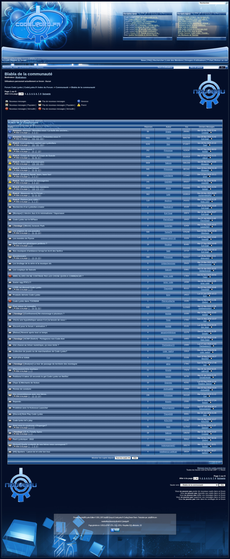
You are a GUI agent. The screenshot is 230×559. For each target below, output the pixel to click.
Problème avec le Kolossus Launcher (30, 408)
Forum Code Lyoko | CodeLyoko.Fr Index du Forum (29, 87)
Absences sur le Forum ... (33, 193)
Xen (168, 138)
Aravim (168, 401)
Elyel (205, 177)
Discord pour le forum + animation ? (30, 326)
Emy (168, 295)
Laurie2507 (205, 227)
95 (33, 158)
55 (33, 170)
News (143, 60)
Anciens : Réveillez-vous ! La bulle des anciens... (46, 130)
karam (168, 376)
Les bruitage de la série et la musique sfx (32, 263)
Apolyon (168, 201)
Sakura (168, 163)
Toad (205, 145)
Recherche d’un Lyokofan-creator (28, 207)
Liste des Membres (174, 60)
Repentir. (17, 401)
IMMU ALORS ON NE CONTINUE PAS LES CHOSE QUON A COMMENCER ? (48, 276)
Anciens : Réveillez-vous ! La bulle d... (193, 19)
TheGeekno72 (168, 345)
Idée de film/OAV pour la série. (190, 31)
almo (168, 364)
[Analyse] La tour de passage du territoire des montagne (50, 364)
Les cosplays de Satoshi (24, 270)
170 (37, 189)
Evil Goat (205, 139)
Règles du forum (18, 60)
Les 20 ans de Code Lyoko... (146, 29)
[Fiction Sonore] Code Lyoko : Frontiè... (193, 33)
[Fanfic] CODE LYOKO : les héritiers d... (194, 17)
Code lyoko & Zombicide (187, 27)
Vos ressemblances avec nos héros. (30, 394)
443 (33, 139)
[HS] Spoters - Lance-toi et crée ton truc (31, 452)
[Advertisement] (115, 544)
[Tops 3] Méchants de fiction (26, 383)
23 (33, 258)
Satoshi (168, 270)
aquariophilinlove (168, 332)
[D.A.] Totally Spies (33, 432)
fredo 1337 (205, 202)
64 (36, 195)
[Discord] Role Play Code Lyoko (28, 414)
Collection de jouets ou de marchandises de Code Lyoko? (40, 351)
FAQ (150, 60)
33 (36, 233)
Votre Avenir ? (27, 149)
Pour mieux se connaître (24, 306)
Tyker (205, 277)
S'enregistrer (37, 67)
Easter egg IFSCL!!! (22, 282)
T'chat (210, 60)
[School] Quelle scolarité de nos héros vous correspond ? (40, 444)
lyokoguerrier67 (168, 445)
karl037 (205, 453)
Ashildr (205, 151)
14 (39, 396)
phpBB (83, 517)
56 (36, 170)
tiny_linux (205, 327)
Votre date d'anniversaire (32, 162)
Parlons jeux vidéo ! (30, 200)
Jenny (168, 188)
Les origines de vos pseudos (26, 231)
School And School (30, 168)
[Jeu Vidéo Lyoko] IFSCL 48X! (190, 21)
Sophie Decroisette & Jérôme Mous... (143, 35)
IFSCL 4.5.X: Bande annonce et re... (144, 33)
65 (39, 195)
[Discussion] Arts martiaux (25, 369)
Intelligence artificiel (168, 452)
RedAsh (168, 245)
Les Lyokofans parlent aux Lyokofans (38, 143)
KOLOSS (168, 420)
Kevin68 (205, 239)
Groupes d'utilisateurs (195, 60)
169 (33, 189)
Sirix (205, 415)
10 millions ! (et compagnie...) (145, 21)
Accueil (5, 60)
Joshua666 (168, 389)
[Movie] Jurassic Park (34, 226)
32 (33, 233)
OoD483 (168, 182)
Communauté (62, 87)
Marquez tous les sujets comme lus (211, 468)
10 (37, 183)
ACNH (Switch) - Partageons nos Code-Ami (44, 339)
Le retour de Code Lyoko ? (145, 27)
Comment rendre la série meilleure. (192, 25)
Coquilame (168, 175)
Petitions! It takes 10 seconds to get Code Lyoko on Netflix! (40, 376)
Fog (168, 358)
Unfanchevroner (168, 263)
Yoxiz (168, 320)
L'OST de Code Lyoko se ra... (146, 17)
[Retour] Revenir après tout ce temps (30, 332)
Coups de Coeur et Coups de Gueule (38, 156)
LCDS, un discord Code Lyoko (27, 287)
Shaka (168, 132)
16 (33, 151)
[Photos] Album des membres (35, 187)
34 (39, 233)
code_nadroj (168, 351)
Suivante (46, 94)
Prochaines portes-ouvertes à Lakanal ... (194, 23)
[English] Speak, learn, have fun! (36, 174)
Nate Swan (168, 339)
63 (33, 195)
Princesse (168, 150)
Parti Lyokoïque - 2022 (23, 439)
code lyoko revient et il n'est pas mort (192, 29)
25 (39, 258)
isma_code (168, 276)
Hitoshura (205, 233)
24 (36, 258)
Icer (204, 321)
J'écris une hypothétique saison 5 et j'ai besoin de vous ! (39, 320)
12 (33, 396)
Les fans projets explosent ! (146, 31)
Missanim (205, 164)
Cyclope (205, 133)
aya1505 (204, 183)
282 (37, 145)
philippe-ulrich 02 (168, 238)
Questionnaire (19, 256)
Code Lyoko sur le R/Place (25, 219)
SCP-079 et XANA (21, 358)
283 (41, 145)
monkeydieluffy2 (205, 195)
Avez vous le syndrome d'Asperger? (30, 425)
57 (39, 170)
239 (33, 164)
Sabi (168, 251)
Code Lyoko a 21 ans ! (137, 19)
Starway (205, 428)
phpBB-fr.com (152, 517)
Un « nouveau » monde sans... (147, 25)
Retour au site (221, 60)
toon (168, 427)
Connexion (25, 67)
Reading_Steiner (205, 384)
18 (39, 151)
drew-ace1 (205, 258)
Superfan (168, 226)
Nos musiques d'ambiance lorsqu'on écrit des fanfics (38, 251)
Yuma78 (168, 232)
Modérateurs (20, 77)
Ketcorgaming (168, 408)
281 (33, 145)
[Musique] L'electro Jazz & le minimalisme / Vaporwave (38, 213)
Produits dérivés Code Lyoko (26, 295)
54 (33, 308)
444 (37, 139)
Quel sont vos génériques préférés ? (30, 243)
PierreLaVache (168, 301)
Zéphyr (205, 302)
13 (36, 396)
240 (37, 164)
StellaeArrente (205, 271)
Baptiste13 (168, 207)
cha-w (205, 158)
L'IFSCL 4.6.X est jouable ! (141, 23)
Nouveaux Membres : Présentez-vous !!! (42, 137)
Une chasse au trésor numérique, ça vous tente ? (36, 345)
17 (36, 151)
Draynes (168, 383)
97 (39, 158)
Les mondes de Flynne (23, 238)
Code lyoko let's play (23, 420)
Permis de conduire (22, 389)
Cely (168, 307)
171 (41, 189)
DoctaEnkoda (205, 377)
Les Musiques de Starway (188, 35)
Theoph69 (168, 288)
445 (41, 139)
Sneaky (205, 333)
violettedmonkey (204, 308)
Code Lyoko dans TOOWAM (26, 301)
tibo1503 (204, 359)
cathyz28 (205, 371)
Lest (168, 194)
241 (41, 164)
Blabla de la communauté (28, 74)
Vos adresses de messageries (35, 181)
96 (36, 158)
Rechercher (158, 60)
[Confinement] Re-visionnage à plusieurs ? (44, 314)
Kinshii (168, 370)
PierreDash (168, 219)
